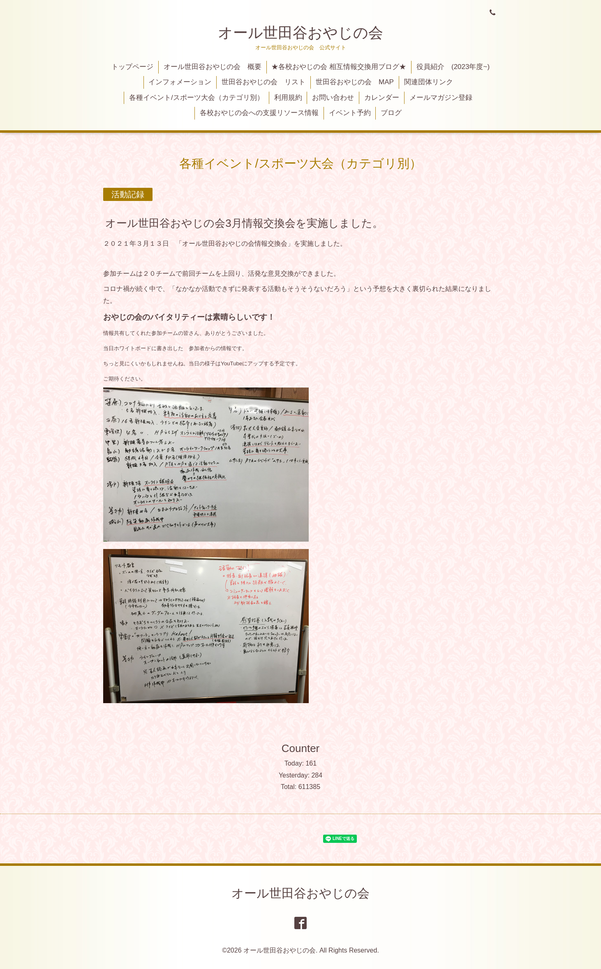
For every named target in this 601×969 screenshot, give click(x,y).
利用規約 (288, 98)
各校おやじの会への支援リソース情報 (259, 113)
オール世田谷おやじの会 (300, 32)
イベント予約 (350, 113)
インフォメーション (179, 82)
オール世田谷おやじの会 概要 (212, 67)
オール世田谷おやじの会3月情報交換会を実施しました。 (244, 223)
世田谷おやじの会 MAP (355, 82)
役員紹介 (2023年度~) (453, 67)
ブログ (391, 113)
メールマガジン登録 (440, 98)
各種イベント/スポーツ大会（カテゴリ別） (196, 98)
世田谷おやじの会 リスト (263, 82)
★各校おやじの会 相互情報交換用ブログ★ (338, 67)
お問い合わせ (333, 98)
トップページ (132, 67)
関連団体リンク (428, 82)
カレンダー (381, 98)
